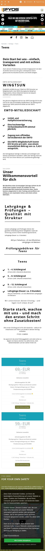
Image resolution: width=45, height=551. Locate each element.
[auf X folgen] (2, 4)
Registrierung (39, 2)
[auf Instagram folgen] (2, 2)
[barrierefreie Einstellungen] (21, 2)
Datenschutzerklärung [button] (11, 535)
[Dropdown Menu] (42, 10)
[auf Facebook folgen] (5, 2)
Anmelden (28, 2)
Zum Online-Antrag (22, 407)
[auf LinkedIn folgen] (9, 2)
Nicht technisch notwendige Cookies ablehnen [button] (22, 544)
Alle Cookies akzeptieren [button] (22, 540)
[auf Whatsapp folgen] (5, 4)
